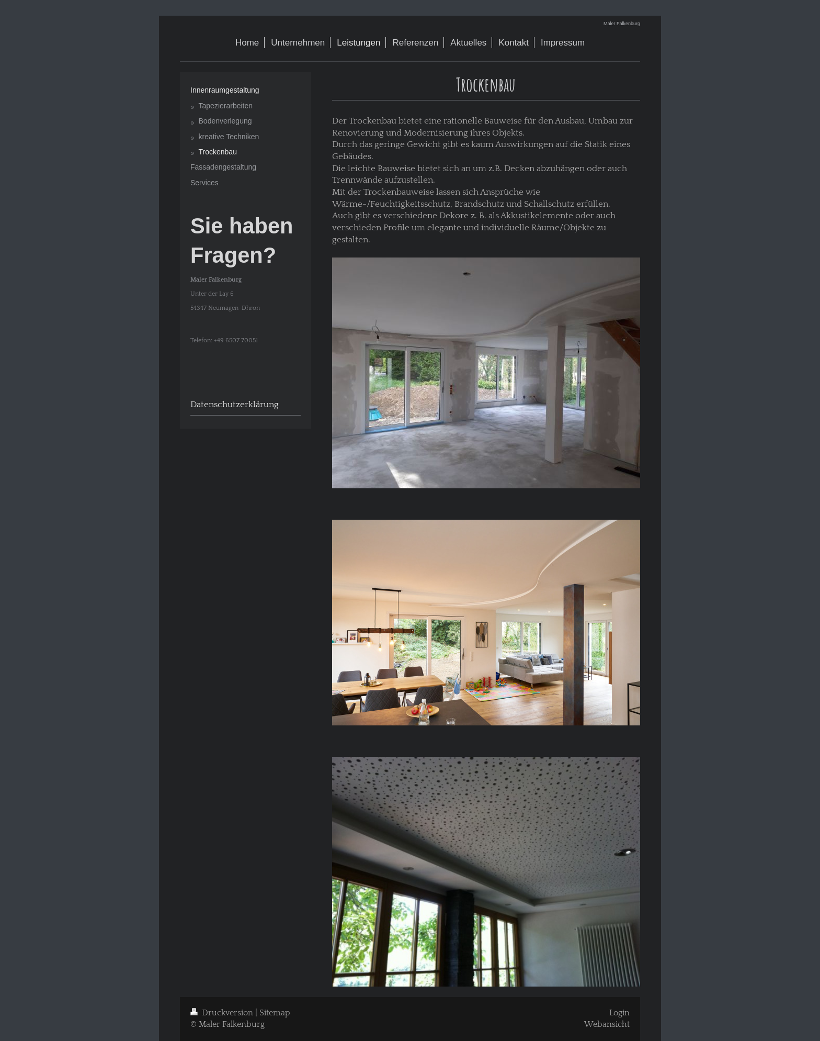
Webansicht (607, 1024)
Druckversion (222, 1013)
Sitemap (274, 1013)
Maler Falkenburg (621, 23)
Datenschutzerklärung (234, 404)
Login (619, 1013)
